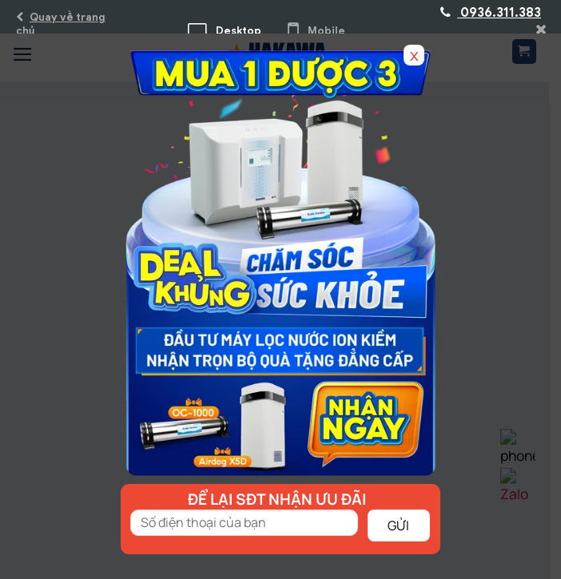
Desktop (224, 31)
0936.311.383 (490, 13)
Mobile (316, 31)
